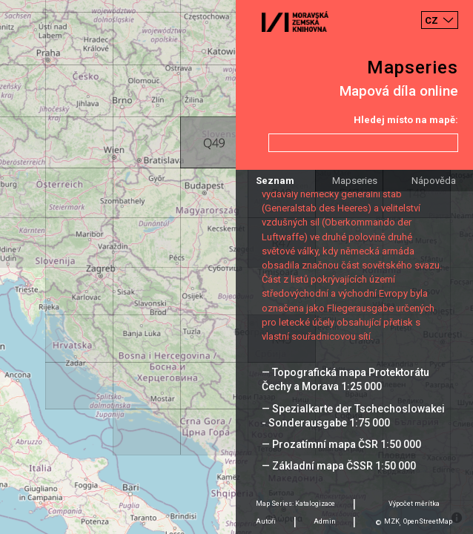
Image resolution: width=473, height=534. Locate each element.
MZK (392, 521)
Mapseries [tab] (354, 180)
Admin (325, 521)
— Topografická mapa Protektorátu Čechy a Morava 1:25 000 (345, 379)
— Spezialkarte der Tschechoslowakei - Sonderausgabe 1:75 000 (353, 416)
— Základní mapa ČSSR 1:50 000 (339, 466)
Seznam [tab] (275, 180)
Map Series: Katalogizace (295, 503)
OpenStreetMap (427, 521)
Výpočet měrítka (414, 503)
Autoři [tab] (266, 521)
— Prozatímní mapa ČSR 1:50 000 (341, 444)
